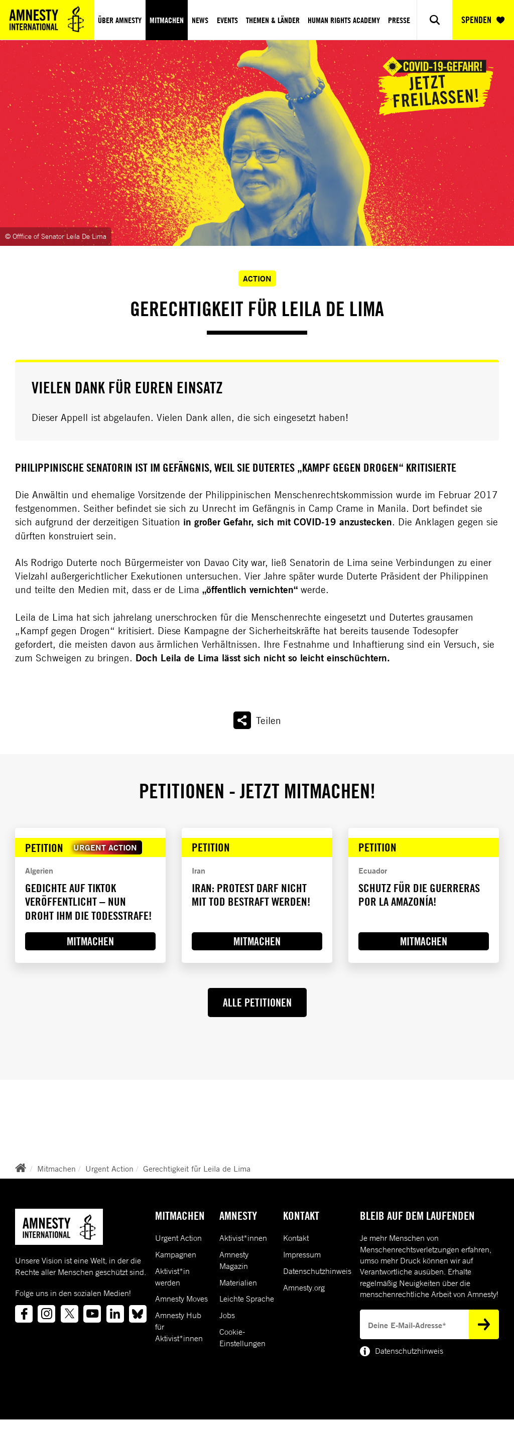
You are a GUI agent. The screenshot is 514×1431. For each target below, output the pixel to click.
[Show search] (434, 20)
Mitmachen (167, 20)
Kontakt (296, 1238)
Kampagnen (175, 1254)
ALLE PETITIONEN (257, 1002)
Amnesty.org (304, 1287)
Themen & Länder (273, 20)
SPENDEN (482, 20)
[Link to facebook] (24, 1314)
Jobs (227, 1315)
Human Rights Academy (344, 20)
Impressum (302, 1254)
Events (227, 20)
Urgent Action (109, 1169)
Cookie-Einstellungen (242, 1337)
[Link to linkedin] (115, 1314)
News (200, 20)
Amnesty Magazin (233, 1260)
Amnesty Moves (181, 1299)
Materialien (238, 1282)
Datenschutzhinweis (317, 1271)
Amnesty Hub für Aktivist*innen (179, 1326)
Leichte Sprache (246, 1299)
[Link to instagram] (46, 1314)
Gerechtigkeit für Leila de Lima (196, 1169)
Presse (399, 20)
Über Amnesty (120, 20)
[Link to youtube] (92, 1314)
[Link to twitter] (69, 1314)
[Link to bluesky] (138, 1314)
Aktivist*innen (243, 1238)
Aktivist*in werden (172, 1276)
